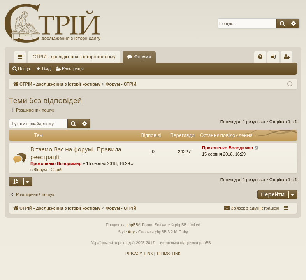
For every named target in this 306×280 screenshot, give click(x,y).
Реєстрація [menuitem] (288, 58)
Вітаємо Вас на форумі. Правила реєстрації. (75, 152)
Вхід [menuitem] (276, 58)
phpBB (132, 225)
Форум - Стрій (48, 169)
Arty (131, 232)
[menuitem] (260, 57)
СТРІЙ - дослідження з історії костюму (74, 57)
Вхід (46, 68)
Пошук (24, 68)
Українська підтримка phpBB (185, 243)
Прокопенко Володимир (55, 163)
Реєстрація (73, 68)
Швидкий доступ (21, 58)
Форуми (142, 57)
